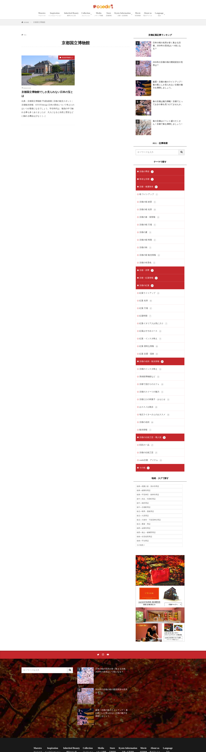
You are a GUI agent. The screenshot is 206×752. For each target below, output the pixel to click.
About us (147, 14)
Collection (85, 14)
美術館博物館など (67, 57)
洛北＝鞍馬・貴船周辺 (145, 511)
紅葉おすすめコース (150, 331)
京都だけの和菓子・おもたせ (154, 399)
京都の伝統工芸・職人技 (152, 437)
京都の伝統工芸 (148, 452)
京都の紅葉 (146, 285)
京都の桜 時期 (147, 240)
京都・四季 (146, 270)
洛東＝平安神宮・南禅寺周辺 (148, 495)
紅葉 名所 (145, 300)
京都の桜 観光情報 (149, 255)
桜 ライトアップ (148, 194)
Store (109, 14)
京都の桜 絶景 (147, 202)
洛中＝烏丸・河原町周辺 (146, 499)
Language (159, 14)
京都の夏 (145, 232)
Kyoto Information (122, 14)
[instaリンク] (103, 654)
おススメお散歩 (148, 407)
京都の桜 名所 (147, 209)
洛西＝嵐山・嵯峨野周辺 (146, 532)
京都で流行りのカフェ (151, 384)
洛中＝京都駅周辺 (143, 507)
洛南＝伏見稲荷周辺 (144, 537)
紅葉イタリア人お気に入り (153, 323)
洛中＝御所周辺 (143, 503)
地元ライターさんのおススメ (154, 414)
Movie (138, 14)
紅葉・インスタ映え (150, 338)
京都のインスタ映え (150, 369)
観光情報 (145, 430)
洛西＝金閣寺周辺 (143, 528)
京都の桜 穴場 (147, 224)
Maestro (41, 14)
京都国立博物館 (39, 22)
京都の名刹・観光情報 (151, 361)
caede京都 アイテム (150, 460)
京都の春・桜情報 (149, 217)
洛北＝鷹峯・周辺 (143, 524)
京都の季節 (146, 171)
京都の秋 (145, 247)
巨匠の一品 (146, 445)
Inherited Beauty (71, 14)
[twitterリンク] (98, 654)
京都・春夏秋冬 (148, 186)
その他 (144, 468)
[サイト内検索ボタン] (182, 152)
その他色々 (141, 545)
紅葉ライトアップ (149, 293)
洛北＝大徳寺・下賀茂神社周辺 (149, 520)
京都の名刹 (146, 422)
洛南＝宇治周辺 (143, 541)
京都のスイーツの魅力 (151, 392)
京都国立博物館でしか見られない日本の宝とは (47, 94)
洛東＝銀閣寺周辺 (143, 490)
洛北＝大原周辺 (143, 516)
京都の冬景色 (147, 262)
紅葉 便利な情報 (148, 346)
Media (98, 14)
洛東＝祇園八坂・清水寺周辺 (148, 486)
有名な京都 (146, 179)
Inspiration (54, 14)
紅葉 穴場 (145, 308)
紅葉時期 (145, 316)
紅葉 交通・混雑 (148, 354)
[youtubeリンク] (107, 654)
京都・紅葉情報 (148, 278)
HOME (26, 22)
